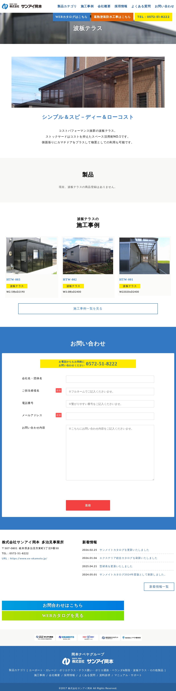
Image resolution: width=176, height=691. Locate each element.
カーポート (36, 662)
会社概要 (104, 6)
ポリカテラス (67, 662)
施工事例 (87, 6)
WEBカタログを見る (132, 607)
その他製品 (156, 662)
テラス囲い (85, 662)
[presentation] (88, 490)
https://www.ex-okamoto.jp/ (28, 560)
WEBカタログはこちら (71, 16)
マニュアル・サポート (128, 667)
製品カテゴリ (17, 662)
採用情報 (121, 6)
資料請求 (104, 667)
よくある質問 (141, 6)
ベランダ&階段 (121, 662)
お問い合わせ (164, 6)
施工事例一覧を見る (88, 308)
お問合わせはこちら (43, 607)
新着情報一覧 (155, 591)
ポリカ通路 (102, 662)
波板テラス (16, 285)
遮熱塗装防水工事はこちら (112, 16)
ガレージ (51, 662)
